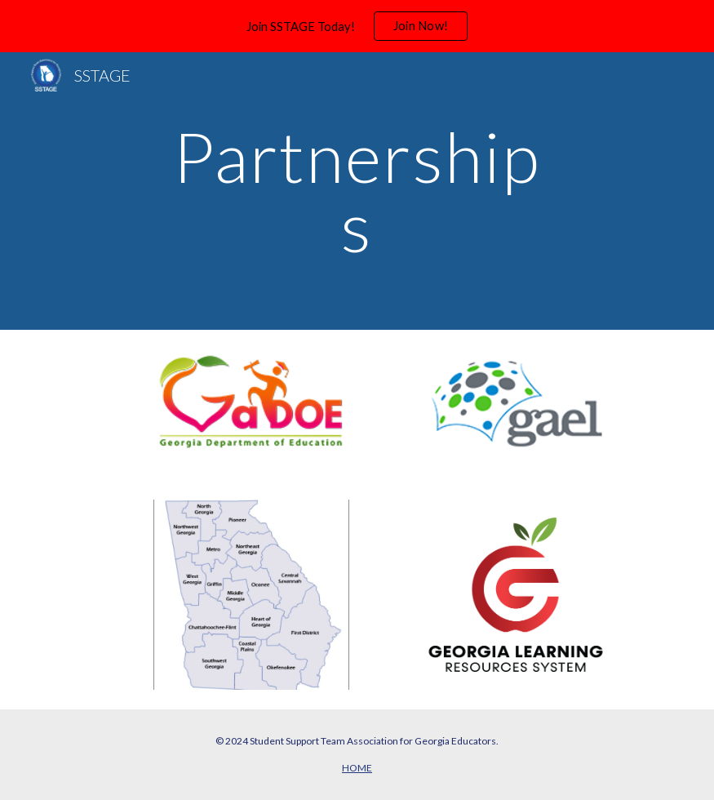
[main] (357, 191)
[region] (357, 26)
